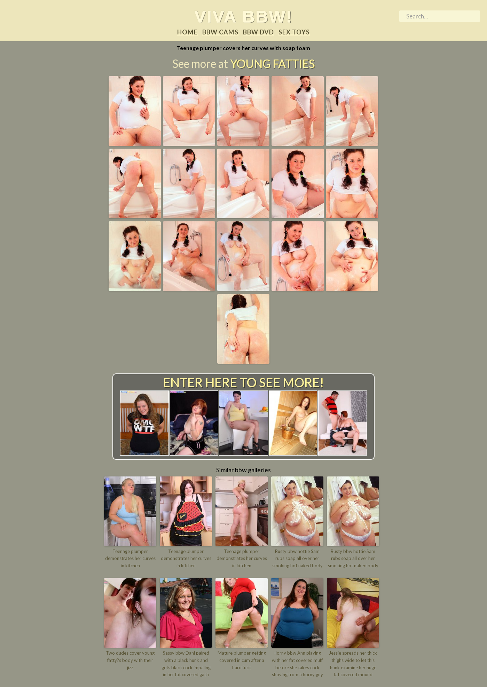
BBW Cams (220, 32)
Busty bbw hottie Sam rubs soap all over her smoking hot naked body (297, 558)
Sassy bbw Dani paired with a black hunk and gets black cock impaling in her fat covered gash (186, 663)
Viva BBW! (243, 16)
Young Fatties (272, 63)
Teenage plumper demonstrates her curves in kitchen (130, 558)
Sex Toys (294, 32)
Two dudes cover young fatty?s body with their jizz (130, 660)
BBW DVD (258, 32)
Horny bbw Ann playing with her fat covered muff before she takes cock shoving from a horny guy (297, 663)
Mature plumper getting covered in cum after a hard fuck (242, 660)
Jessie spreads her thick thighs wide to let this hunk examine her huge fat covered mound (353, 663)
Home (187, 32)
